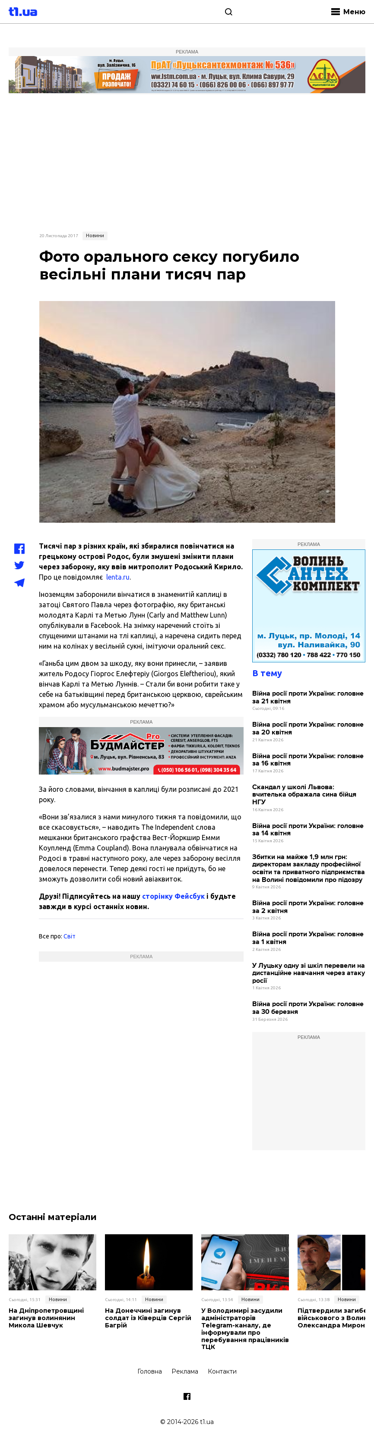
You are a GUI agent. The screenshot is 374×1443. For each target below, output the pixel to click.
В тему (267, 673)
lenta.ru (118, 577)
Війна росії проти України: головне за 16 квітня (308, 760)
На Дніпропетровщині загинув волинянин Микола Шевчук (46, 1318)
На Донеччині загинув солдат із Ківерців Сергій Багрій (148, 1318)
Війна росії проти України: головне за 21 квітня (308, 697)
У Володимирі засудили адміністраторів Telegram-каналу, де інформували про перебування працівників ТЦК (244, 1329)
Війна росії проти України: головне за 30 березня (308, 1008)
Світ (69, 936)
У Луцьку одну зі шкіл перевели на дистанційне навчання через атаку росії (308, 973)
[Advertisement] (187, 161)
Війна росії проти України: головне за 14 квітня (308, 830)
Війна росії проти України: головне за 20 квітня (308, 728)
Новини (95, 235)
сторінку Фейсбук (173, 896)
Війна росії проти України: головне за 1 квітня (308, 938)
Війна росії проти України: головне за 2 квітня (308, 907)
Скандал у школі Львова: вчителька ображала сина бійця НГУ (304, 795)
